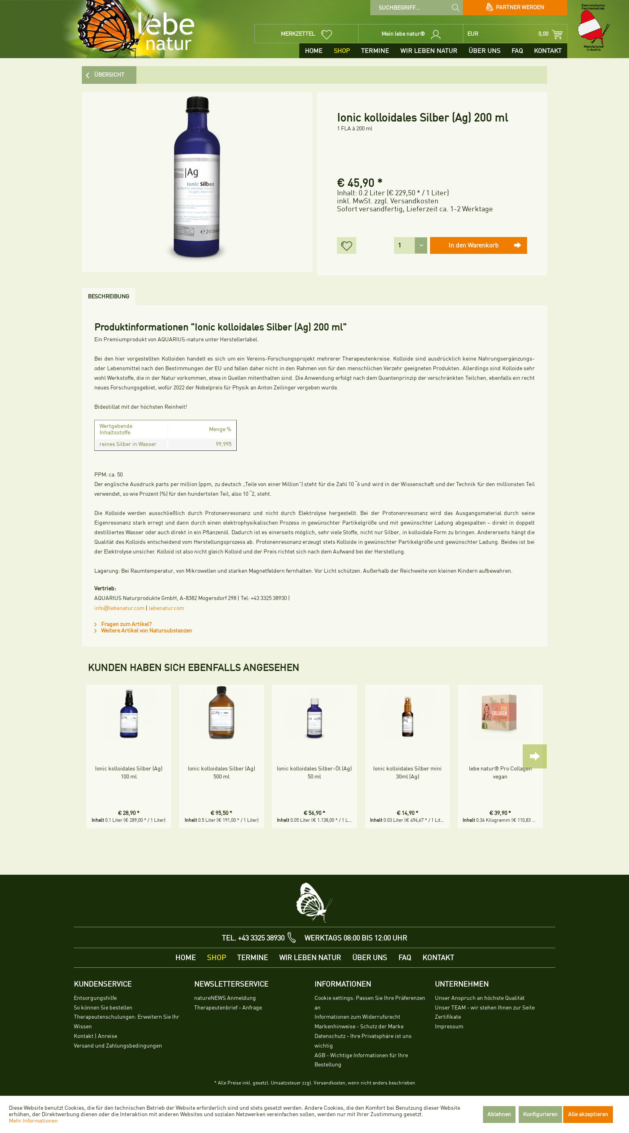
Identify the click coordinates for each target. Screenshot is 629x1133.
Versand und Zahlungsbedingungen (118, 1046)
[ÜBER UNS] (484, 50)
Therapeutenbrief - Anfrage (228, 1008)
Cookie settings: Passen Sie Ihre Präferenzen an (369, 1003)
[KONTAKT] (547, 50)
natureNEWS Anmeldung (225, 998)
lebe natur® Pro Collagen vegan (500, 773)
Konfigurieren (540, 1114)
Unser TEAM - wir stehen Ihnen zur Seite (485, 1008)
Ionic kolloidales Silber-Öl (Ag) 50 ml (314, 773)
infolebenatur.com (119, 608)
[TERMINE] (375, 50)
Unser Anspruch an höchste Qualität (480, 998)
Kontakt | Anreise (95, 1036)
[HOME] (313, 50)
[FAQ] (517, 50)
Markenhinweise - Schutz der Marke (359, 1027)
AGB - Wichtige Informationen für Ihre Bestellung (361, 1060)
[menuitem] (416, 7)
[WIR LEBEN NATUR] (429, 50)
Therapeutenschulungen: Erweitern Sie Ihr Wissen (126, 1022)
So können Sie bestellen (103, 1008)
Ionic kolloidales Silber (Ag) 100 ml (128, 773)
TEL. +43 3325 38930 (253, 938)
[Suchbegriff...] (416, 7)
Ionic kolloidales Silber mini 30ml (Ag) (407, 773)
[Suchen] (455, 7)
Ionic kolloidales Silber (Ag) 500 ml (221, 773)
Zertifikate (448, 1017)
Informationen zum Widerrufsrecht (357, 1017)
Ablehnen (499, 1114)
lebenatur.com (166, 608)
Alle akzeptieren (588, 1114)
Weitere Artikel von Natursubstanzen (143, 631)
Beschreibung (108, 297)
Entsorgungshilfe (95, 998)
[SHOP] (341, 50)
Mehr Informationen (33, 1121)
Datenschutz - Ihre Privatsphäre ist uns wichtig (363, 1041)
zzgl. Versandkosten (406, 201)
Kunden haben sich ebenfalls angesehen (193, 668)
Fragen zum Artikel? (123, 624)
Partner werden (515, 7)
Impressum (449, 1027)
